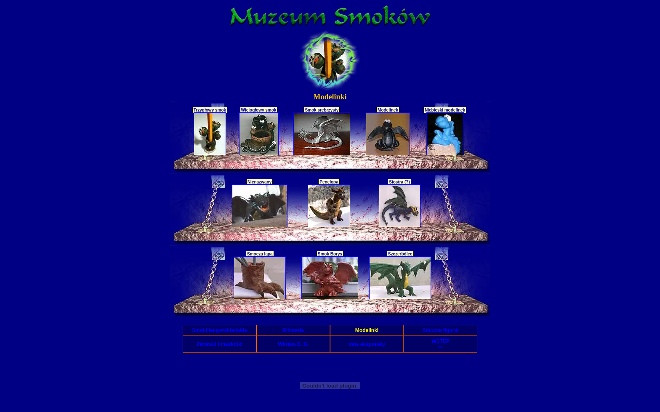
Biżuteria (293, 330)
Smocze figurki (440, 330)
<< (440, 344)
